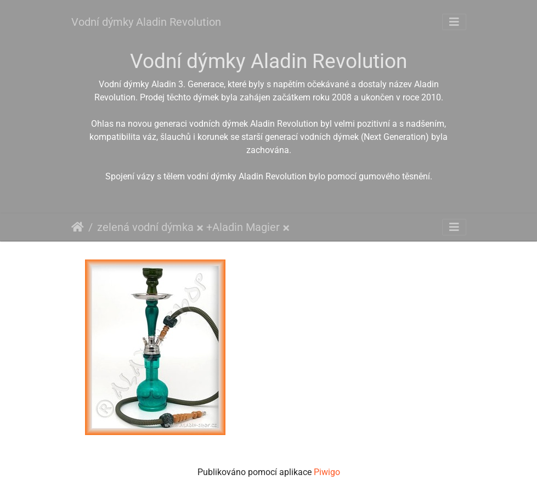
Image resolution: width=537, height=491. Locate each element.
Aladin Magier (246, 227)
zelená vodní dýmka (145, 227)
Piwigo (327, 472)
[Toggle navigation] (454, 22)
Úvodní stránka (77, 227)
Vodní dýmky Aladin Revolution (146, 22)
